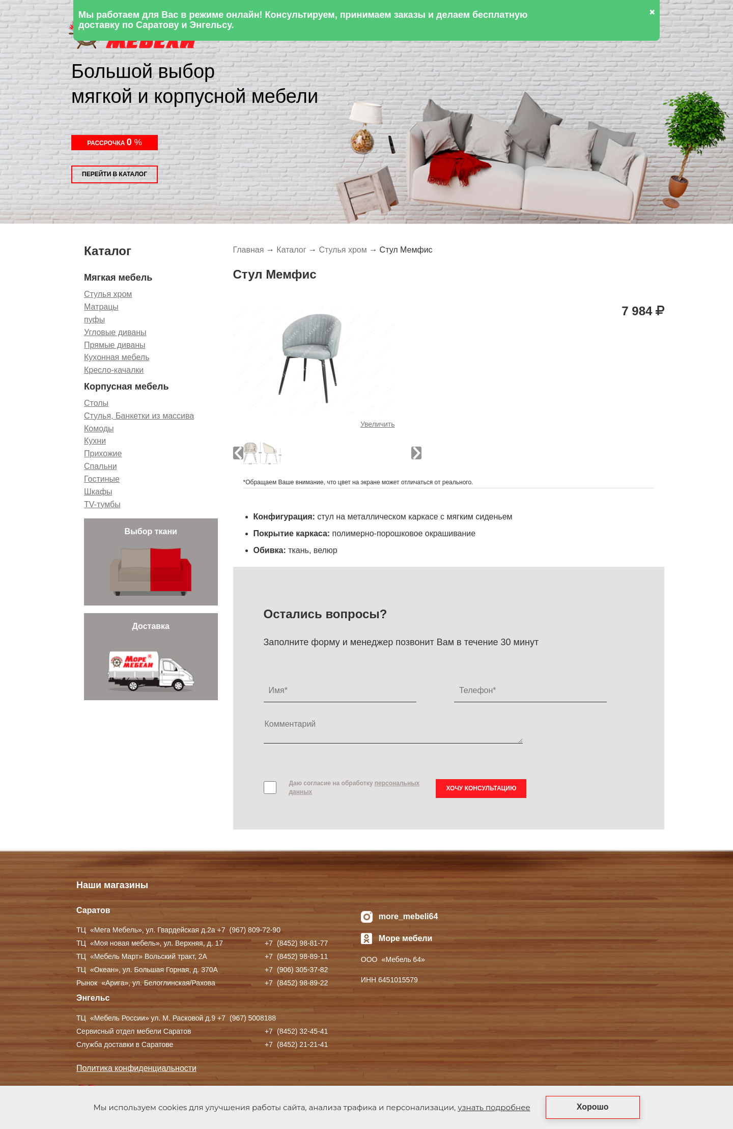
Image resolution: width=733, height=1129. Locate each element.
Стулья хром (108, 294)
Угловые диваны (115, 332)
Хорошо (593, 1107)
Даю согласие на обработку (354, 787)
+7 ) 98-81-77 (296, 943)
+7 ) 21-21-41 (296, 1044)
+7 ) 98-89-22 (296, 983)
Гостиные (102, 479)
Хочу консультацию (481, 788)
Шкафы (98, 491)
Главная (248, 249)
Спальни (100, 466)
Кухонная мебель (116, 357)
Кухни (95, 440)
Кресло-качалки (114, 370)
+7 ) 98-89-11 (296, 956)
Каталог (291, 249)
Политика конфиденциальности (136, 1068)
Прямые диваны (115, 345)
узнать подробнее (494, 1107)
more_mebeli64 (408, 916)
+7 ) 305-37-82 (296, 970)
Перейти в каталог (114, 174)
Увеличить (377, 424)
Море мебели (406, 938)
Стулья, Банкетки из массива (139, 415)
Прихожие (103, 453)
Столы (96, 403)
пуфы (94, 319)
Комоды (99, 428)
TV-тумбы (102, 504)
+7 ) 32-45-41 (296, 1031)
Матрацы (101, 306)
